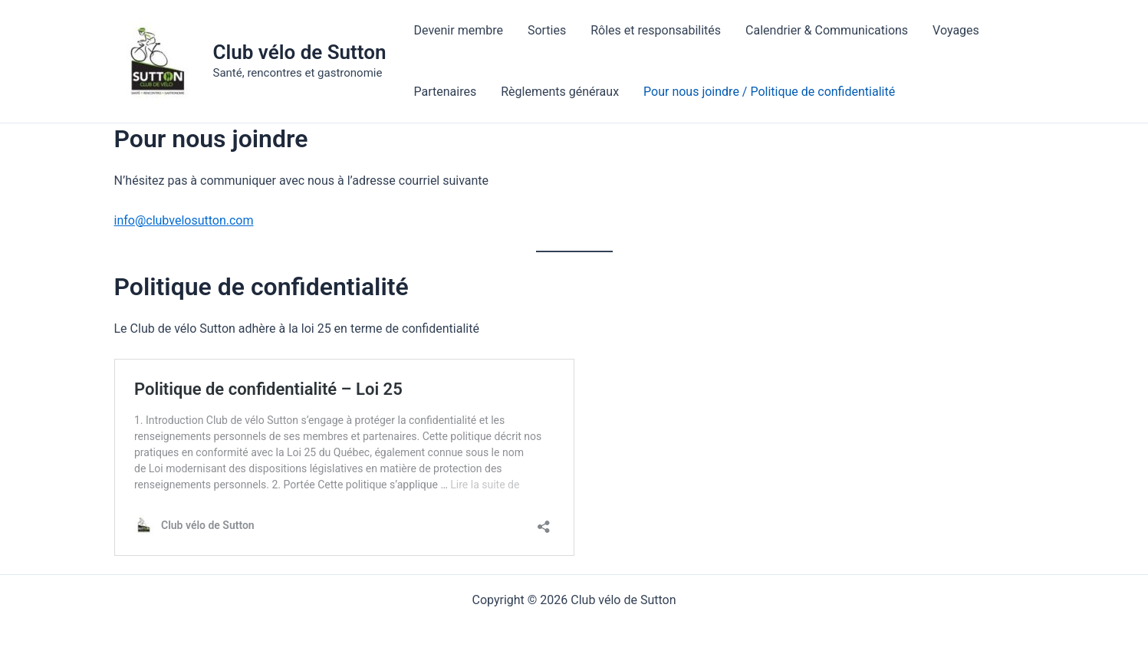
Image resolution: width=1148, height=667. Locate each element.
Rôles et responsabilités (655, 30)
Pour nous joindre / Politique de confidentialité (769, 91)
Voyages (956, 30)
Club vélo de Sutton (300, 52)
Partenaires (445, 91)
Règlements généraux (560, 91)
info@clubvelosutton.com (184, 220)
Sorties (547, 30)
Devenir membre (458, 30)
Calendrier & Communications (826, 30)
